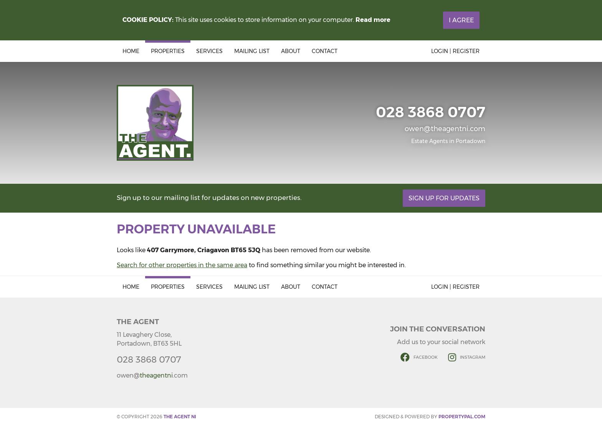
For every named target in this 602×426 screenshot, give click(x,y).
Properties (168, 51)
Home (130, 51)
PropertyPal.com (461, 416)
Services (209, 51)
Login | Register (455, 51)
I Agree (461, 20)
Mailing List (252, 51)
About (290, 51)
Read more (373, 19)
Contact (324, 51)
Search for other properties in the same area (182, 265)
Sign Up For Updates (444, 198)
